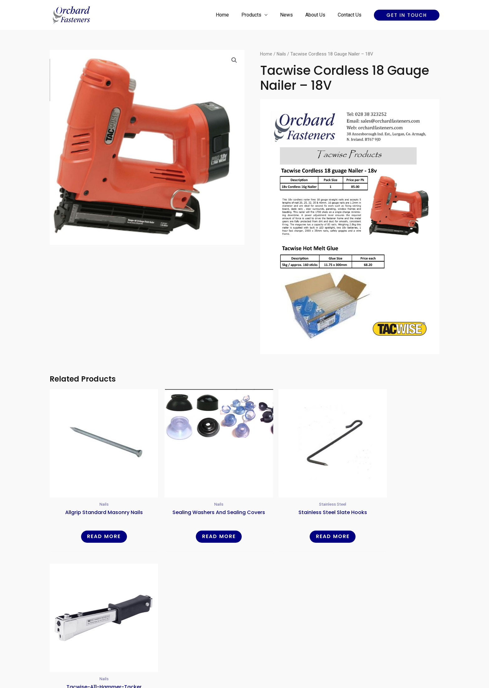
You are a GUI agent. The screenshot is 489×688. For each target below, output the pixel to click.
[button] (406, 15)
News (292, 15)
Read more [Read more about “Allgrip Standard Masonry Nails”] (96, 521)
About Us (319, 15)
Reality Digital (299, 661)
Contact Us (351, 15)
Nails (282, 54)
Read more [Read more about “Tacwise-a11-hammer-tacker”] (393, 521)
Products (260, 15)
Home (233, 15)
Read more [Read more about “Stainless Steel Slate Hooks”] (294, 521)
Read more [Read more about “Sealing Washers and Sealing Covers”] (195, 521)
